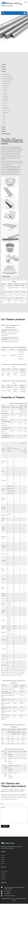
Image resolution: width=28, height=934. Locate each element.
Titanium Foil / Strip (7, 81)
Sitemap (14, 900)
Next (26, 26)
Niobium (3, 66)
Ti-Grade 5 (5, 90)
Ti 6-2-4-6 (5, 103)
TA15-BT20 (5, 108)
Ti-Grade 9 (5, 94)
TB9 (4, 115)
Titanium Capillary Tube (10, 197)
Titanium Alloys (6, 74)
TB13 (4, 117)
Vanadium (4, 131)
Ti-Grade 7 (5, 92)
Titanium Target (6, 83)
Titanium (4, 71)
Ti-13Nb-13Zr (6, 112)
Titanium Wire (6, 85)
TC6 (4, 119)
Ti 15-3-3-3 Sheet (7, 110)
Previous (1, 26)
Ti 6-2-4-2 (5, 101)
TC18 (4, 124)
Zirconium (4, 69)
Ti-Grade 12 (23, 291)
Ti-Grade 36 (5, 99)
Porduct (7, 138)
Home (2, 138)
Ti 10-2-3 (23, 295)
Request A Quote (6, 276)
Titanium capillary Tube (8, 78)
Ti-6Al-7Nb (5, 87)
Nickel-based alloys (6, 133)
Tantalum (4, 64)
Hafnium (3, 127)
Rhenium (4, 129)
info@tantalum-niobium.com (7, 5)
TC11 (4, 121)
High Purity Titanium (7, 76)
